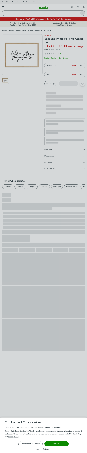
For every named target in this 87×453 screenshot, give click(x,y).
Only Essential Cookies (30, 443)
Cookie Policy (75, 434)
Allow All (56, 443)
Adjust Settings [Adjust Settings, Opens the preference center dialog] (43, 449)
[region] (43, 435)
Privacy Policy (13, 437)
